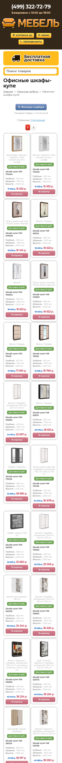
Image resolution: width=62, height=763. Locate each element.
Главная (8, 91)
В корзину (16, 194)
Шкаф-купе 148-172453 (41, 170)
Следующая (38, 120)
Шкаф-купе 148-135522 (41, 548)
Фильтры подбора (31, 107)
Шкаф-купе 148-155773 (41, 678)
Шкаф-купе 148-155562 (14, 418)
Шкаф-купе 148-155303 (14, 680)
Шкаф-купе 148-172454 (14, 173)
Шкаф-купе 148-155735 (41, 744)
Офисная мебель (27, 91)
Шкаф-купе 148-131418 (41, 484)
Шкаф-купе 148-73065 (41, 355)
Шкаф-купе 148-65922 (41, 232)
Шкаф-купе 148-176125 (14, 477)
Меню (43, 35)
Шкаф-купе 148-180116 (14, 742)
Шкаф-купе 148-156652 (14, 293)
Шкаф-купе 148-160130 (14, 609)
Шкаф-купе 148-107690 (14, 234)
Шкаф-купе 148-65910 (41, 413)
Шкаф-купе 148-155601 (41, 612)
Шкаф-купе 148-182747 (14, 546)
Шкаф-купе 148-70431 (14, 355)
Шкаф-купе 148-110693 (41, 295)
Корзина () (22, 35)
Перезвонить (31, 41)
